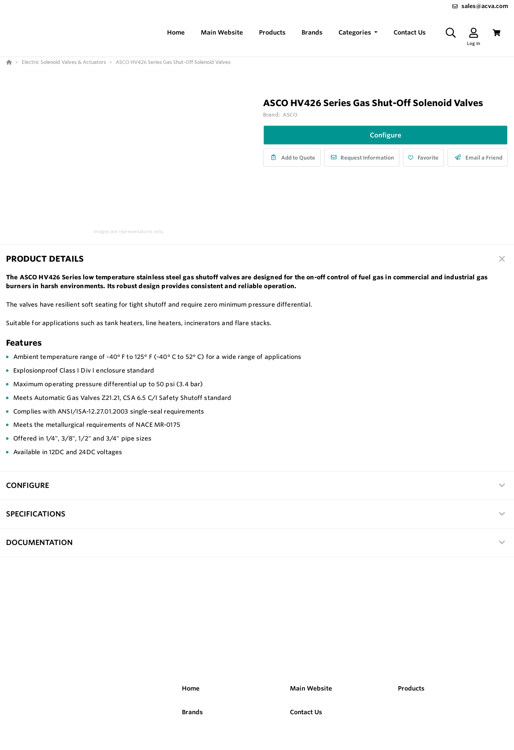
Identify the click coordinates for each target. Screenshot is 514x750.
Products (411, 688)
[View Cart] (497, 33)
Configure (386, 135)
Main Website (311, 688)
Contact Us (306, 712)
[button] (358, 33)
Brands (192, 712)
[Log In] (474, 33)
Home (191, 688)
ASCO (290, 114)
